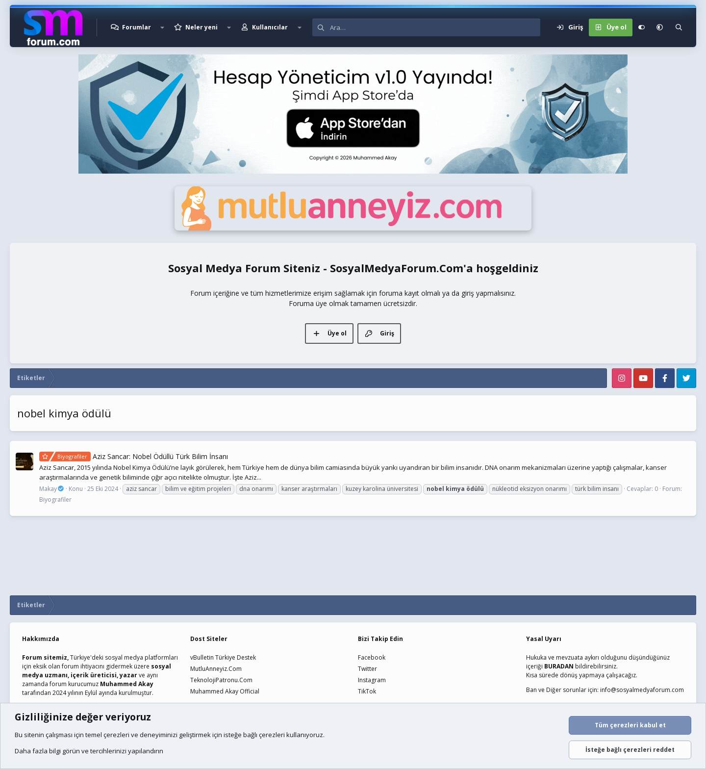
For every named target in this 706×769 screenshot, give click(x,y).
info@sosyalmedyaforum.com (642, 690)
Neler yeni (201, 27)
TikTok (367, 691)
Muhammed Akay (126, 684)
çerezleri (116, 734)
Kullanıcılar (270, 27)
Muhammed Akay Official (224, 691)
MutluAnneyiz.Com (216, 669)
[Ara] (435, 27)
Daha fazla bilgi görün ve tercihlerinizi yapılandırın (89, 750)
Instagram (372, 680)
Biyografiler (55, 499)
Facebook (371, 657)
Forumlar (136, 27)
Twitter (367, 669)
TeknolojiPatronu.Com (221, 680)
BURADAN (559, 666)
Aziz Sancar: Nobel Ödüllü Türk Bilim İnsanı (133, 456)
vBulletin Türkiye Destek (223, 657)
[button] (162, 27)
